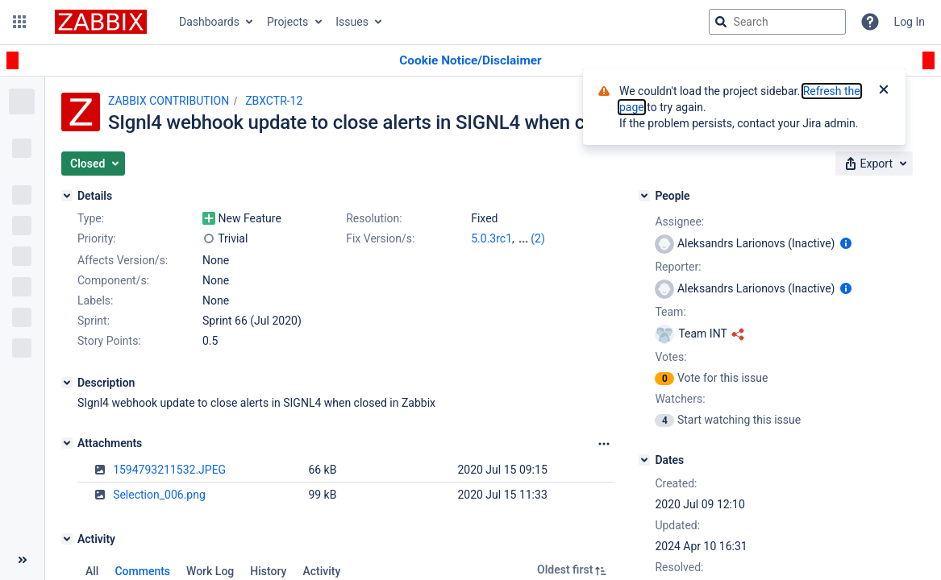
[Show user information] (845, 243)
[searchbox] (777, 22)
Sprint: (93, 320)
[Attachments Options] (603, 444)
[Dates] (644, 460)
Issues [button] (351, 21)
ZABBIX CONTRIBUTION (168, 100)
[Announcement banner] (470, 61)
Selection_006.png (159, 494)
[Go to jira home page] (101, 22)
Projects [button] (287, 21)
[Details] (67, 195)
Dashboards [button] (209, 21)
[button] (19, 22)
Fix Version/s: (380, 238)
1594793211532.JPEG (169, 469)
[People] (644, 195)
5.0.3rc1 (491, 238)
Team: (670, 311)
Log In (909, 21)
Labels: (95, 300)
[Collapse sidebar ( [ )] (22, 560)
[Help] (870, 22)
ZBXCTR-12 (273, 100)
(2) (538, 238)
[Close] (884, 91)
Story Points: (109, 340)
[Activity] (67, 539)
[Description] (67, 382)
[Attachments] (67, 443)
